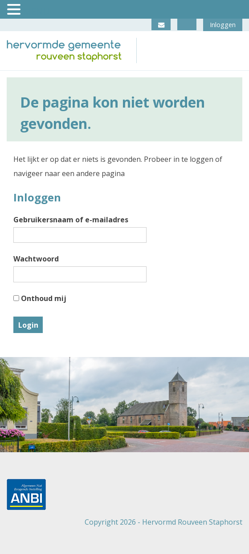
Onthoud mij (39, 298)
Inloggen (223, 24)
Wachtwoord (36, 259)
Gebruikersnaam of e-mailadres (70, 220)
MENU (36, 11)
